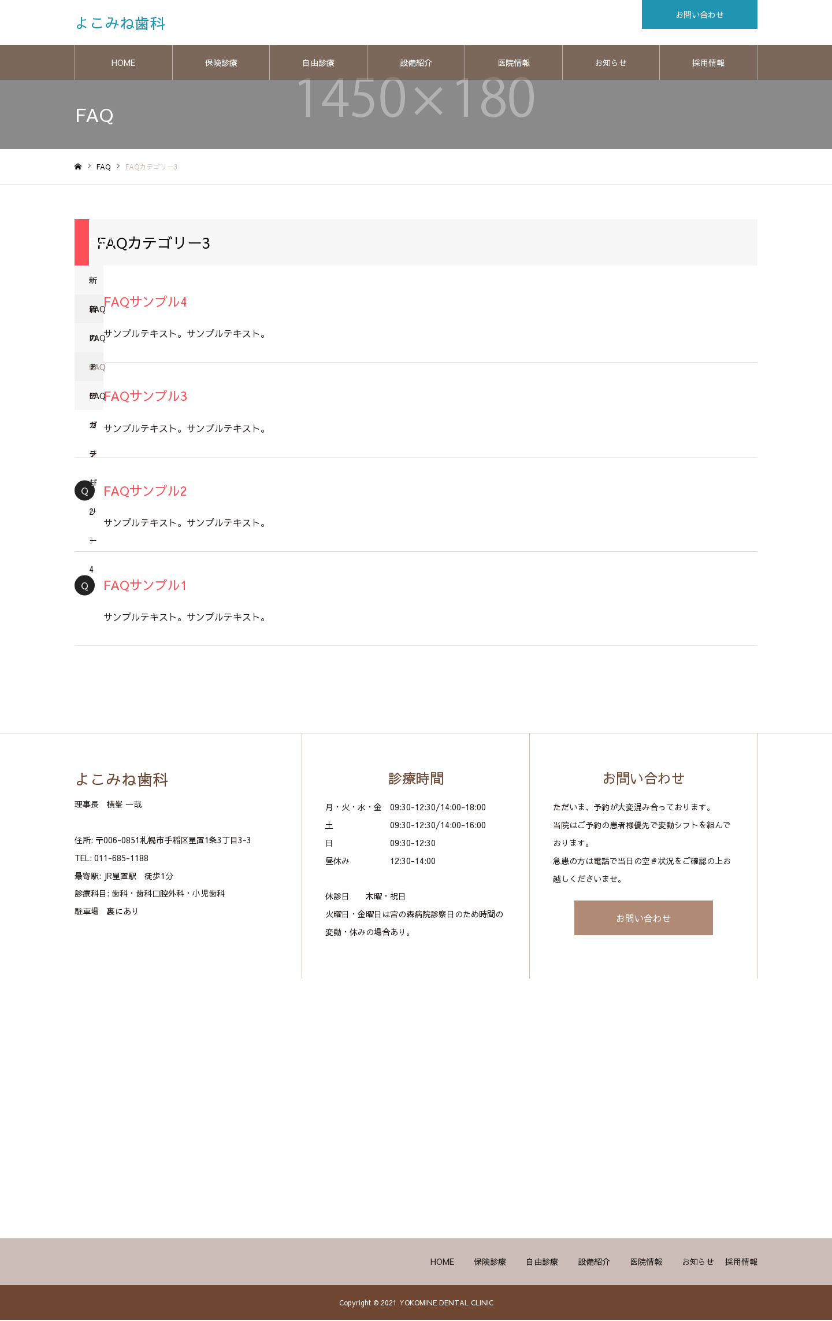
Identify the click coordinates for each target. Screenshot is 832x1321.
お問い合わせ (643, 919)
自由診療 (318, 63)
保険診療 (221, 63)
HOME (123, 63)
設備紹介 (416, 63)
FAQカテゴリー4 (96, 401)
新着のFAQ (96, 285)
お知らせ (611, 63)
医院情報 (513, 63)
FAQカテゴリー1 (96, 314)
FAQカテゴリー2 (96, 343)
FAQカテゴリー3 (96, 372)
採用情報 (708, 63)
